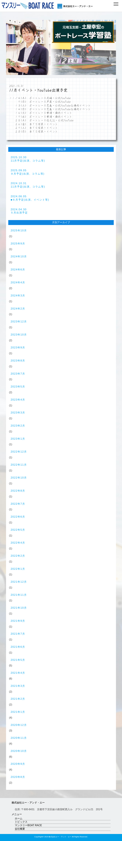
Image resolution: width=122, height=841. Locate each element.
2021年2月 (18, 698)
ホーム (18, 818)
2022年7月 (18, 503)
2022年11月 (19, 464)
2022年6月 (18, 516)
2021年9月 (18, 621)
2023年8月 (18, 360)
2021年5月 (18, 660)
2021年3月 (18, 686)
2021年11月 (19, 595)
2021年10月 (19, 607)
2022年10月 (19, 477)
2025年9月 (18, 243)
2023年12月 (19, 321)
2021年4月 (18, 672)
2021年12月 (19, 581)
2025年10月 (19, 230)
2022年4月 (18, 542)
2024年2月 (18, 308)
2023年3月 (18, 412)
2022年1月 (18, 569)
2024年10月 (19, 256)
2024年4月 (18, 282)
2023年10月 (19, 334)
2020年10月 (19, 751)
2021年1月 (18, 712)
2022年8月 (18, 490)
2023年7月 (18, 373)
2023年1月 (18, 438)
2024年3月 (18, 295)
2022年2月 (18, 555)
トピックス (21, 821)
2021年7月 (18, 633)
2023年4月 (18, 399)
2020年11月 (19, 738)
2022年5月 (18, 529)
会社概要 (20, 828)
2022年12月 (19, 451)
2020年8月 (18, 777)
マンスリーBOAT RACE (28, 825)
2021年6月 (18, 647)
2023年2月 (18, 425)
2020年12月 (19, 725)
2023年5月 (18, 386)
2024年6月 (18, 269)
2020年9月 (18, 764)
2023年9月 (18, 347)
